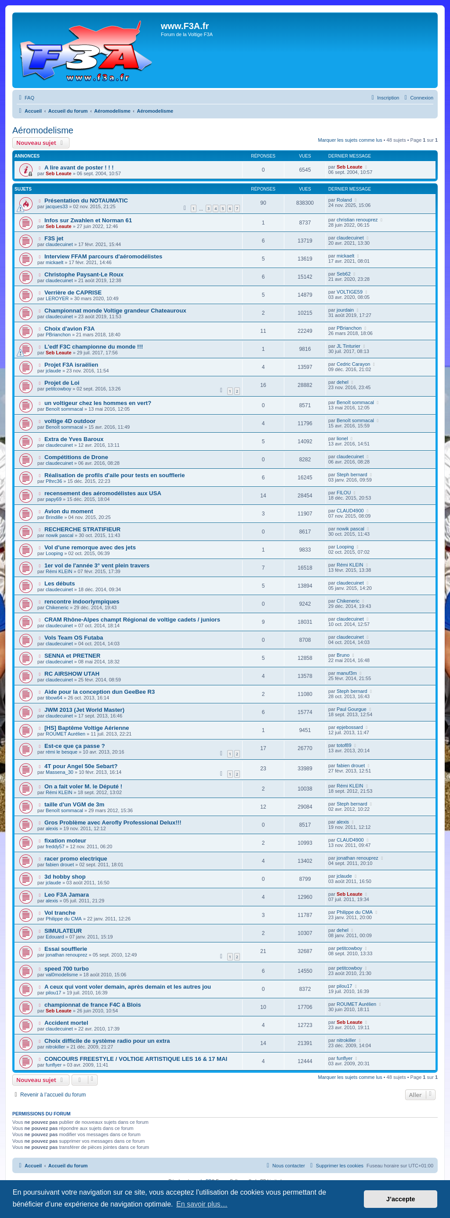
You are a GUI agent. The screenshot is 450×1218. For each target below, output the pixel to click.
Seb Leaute (59, 173)
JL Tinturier (348, 346)
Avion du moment (68, 511)
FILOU (344, 492)
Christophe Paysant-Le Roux (83, 274)
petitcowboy (58, 388)
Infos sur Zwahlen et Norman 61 (88, 220)
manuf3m (347, 673)
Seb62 (344, 273)
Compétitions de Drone (76, 457)
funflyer (54, 1064)
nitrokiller (55, 1046)
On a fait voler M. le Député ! (83, 786)
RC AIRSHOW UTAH (71, 673)
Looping (54, 553)
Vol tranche (60, 912)
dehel (342, 382)
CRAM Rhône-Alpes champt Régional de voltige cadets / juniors (132, 619)
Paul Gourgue (352, 709)
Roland (344, 199)
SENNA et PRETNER (72, 655)
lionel (342, 438)
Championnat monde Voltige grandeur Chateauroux (115, 310)
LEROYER (57, 298)
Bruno (343, 655)
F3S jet (53, 238)
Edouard (55, 936)
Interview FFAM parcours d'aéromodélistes (103, 256)
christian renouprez (357, 219)
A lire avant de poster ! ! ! (79, 167)
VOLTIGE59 (350, 291)
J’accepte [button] (400, 1199)
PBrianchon (58, 334)
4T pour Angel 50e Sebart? (81, 766)
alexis (52, 828)
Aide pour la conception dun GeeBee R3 (99, 691)
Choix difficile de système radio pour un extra (107, 1041)
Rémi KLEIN (59, 571)
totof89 (344, 745)
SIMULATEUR (63, 930)
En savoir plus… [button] (202, 1204)
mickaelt (54, 262)
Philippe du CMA (64, 918)
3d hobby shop (65, 876)
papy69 (54, 499)
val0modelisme (62, 974)
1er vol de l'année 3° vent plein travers (96, 565)
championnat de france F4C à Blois (92, 1004)
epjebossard (350, 727)
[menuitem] (25, 97)
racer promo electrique (75, 858)
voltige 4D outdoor (70, 421)
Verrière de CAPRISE (73, 292)
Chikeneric (57, 607)
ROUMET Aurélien (65, 733)
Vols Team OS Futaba (73, 637)
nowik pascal (59, 535)
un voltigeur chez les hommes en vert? (97, 403)
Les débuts (59, 583)
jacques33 (57, 206)
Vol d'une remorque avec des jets (90, 547)
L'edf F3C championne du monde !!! (93, 346)
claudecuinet (59, 244)
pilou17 (53, 992)
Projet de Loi (62, 382)
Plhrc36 (54, 481)
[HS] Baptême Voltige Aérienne (86, 728)
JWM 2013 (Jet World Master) (84, 710)
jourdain (345, 310)
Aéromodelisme (42, 130)
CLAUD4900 (350, 510)
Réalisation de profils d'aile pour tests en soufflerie (114, 475)
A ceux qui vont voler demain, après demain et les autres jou (127, 986)
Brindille (54, 517)
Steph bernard (352, 474)
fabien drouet (351, 765)
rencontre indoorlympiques (82, 601)
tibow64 (54, 697)
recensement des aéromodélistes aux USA (102, 493)
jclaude (53, 370)
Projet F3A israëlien (71, 364)
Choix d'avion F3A (69, 328)
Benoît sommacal (64, 409)
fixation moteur (65, 840)
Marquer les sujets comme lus (350, 140)
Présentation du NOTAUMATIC (86, 200)
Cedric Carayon (353, 364)
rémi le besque (61, 751)
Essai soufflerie (65, 949)
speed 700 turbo (66, 968)
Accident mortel (66, 1022)
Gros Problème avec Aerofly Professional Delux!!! (112, 822)
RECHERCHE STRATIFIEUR (82, 529)
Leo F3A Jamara (66, 894)
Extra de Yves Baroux (74, 439)
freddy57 (55, 846)
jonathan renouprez (357, 858)
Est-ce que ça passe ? (74, 746)
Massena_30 (59, 772)
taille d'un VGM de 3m (74, 804)
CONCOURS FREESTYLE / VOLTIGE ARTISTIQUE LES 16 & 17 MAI (135, 1059)
